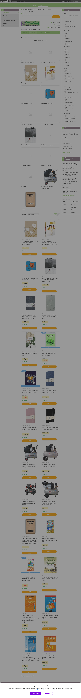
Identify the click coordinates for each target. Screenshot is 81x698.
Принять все (35, 693)
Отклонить (48, 693)
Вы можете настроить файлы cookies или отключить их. (40, 689)
